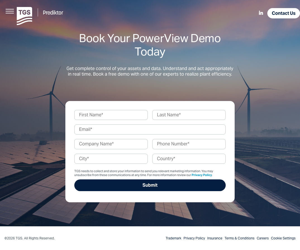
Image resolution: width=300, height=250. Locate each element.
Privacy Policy (202, 175)
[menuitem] (261, 13)
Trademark (173, 238)
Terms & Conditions (239, 238)
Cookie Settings (283, 238)
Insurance (214, 238)
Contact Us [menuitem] (284, 13)
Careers (263, 238)
